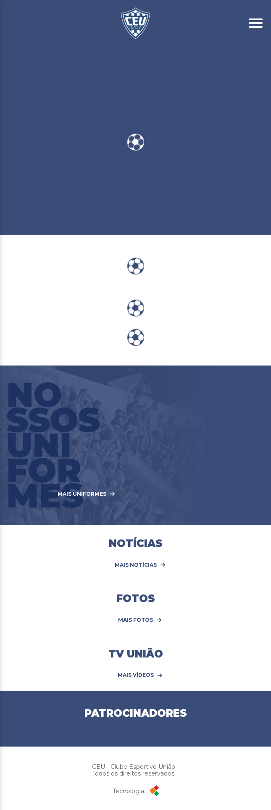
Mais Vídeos (136, 675)
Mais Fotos (135, 620)
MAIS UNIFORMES (82, 494)
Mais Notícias (136, 565)
